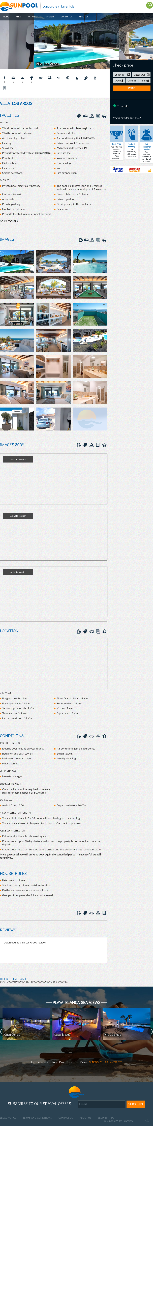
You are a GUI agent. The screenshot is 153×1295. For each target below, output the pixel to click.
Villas (18, 17)
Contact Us (66, 17)
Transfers (49, 17)
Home (6, 17)
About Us (83, 17)
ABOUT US (89, 1117)
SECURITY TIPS (111, 1117)
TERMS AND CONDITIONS (39, 1117)
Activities (33, 17)
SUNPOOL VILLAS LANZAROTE (105, 1061)
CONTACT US (69, 1117)
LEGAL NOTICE (9, 1117)
